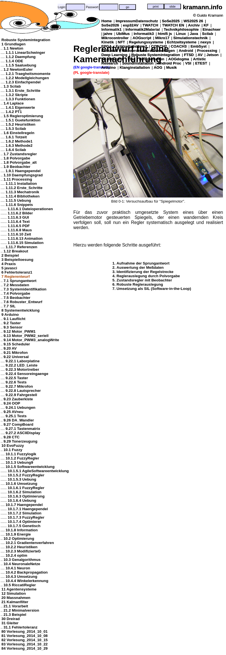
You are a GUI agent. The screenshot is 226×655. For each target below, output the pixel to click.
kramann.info (202, 7)
